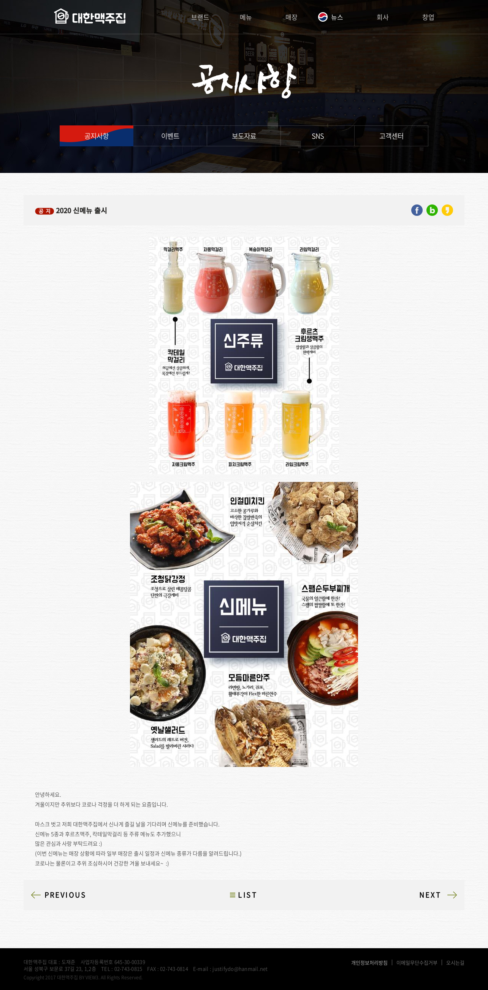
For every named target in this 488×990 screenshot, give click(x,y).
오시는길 (455, 962)
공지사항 (96, 136)
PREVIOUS (65, 895)
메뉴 (246, 17)
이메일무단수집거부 (416, 962)
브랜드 (200, 17)
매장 (291, 17)
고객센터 (391, 136)
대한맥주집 (89, 17)
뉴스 (337, 17)
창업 (428, 17)
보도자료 (244, 136)
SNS (318, 136)
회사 (383, 17)
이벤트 (170, 136)
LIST (247, 895)
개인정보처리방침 (369, 962)
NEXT (430, 895)
